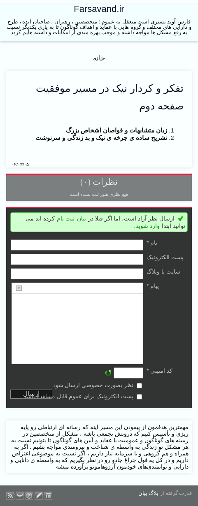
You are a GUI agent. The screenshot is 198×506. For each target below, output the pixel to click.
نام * (152, 242)
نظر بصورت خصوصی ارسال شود (93, 385)
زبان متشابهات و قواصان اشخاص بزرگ (116, 130)
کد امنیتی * (159, 370)
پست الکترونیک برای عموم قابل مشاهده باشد (78, 396)
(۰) (85, 182)
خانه (99, 58)
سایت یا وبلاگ (163, 271)
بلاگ (153, 493)
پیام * (153, 286)
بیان (81, 218)
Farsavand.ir (99, 9)
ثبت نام (66, 218)
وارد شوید (148, 226)
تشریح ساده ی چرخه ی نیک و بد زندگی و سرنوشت (101, 137)
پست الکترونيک (165, 257)
